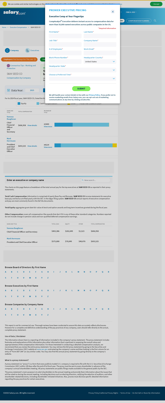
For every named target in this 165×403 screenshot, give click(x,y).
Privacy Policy (94, 95)
